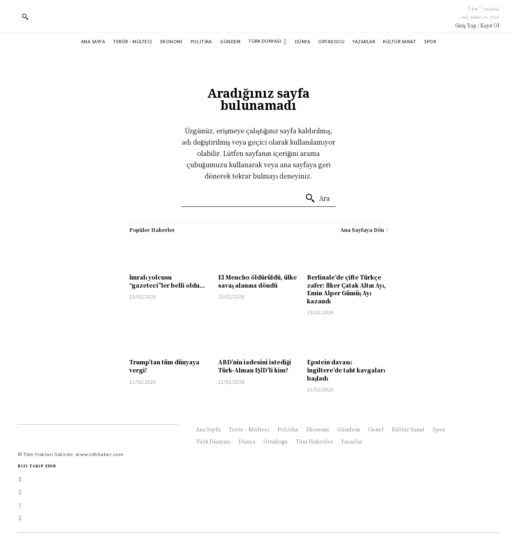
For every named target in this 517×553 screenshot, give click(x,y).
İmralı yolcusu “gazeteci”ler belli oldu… (167, 281)
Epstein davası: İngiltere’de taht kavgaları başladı (346, 370)
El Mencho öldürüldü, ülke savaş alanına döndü (257, 281)
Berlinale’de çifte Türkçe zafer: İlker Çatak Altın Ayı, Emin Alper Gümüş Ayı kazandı (346, 289)
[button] (25, 16)
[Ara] (317, 198)
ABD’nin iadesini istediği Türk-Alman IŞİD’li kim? (254, 366)
